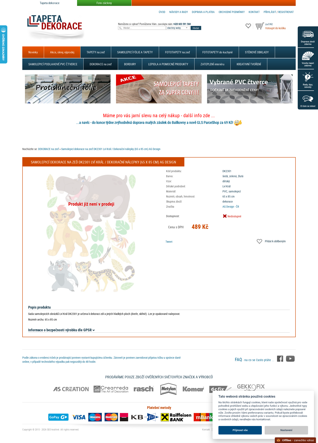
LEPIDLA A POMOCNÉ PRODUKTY (168, 64)
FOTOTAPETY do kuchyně (217, 52)
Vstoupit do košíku (275, 28)
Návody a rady (178, 12)
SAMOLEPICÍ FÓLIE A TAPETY (135, 52)
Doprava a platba (203, 12)
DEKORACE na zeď (101, 64)
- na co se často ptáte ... (255, 360)
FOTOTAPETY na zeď (177, 52)
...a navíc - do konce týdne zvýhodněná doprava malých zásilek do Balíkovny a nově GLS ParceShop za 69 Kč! (154, 122)
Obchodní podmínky (232, 12)
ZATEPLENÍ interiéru (212, 64)
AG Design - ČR (230, 206)
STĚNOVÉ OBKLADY (257, 52)
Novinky (33, 52)
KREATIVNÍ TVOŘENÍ (249, 64)
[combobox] (178, 28)
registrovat (286, 12)
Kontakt (254, 12)
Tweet (168, 241)
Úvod (162, 12)
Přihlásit (270, 12)
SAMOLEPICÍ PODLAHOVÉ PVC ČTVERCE (52, 64)
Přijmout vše (240, 430)
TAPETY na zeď (96, 52)
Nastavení (286, 430)
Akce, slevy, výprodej (62, 52)
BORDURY (130, 64)
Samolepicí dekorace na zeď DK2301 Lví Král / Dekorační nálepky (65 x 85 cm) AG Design (110, 149)
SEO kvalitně (53, 429)
